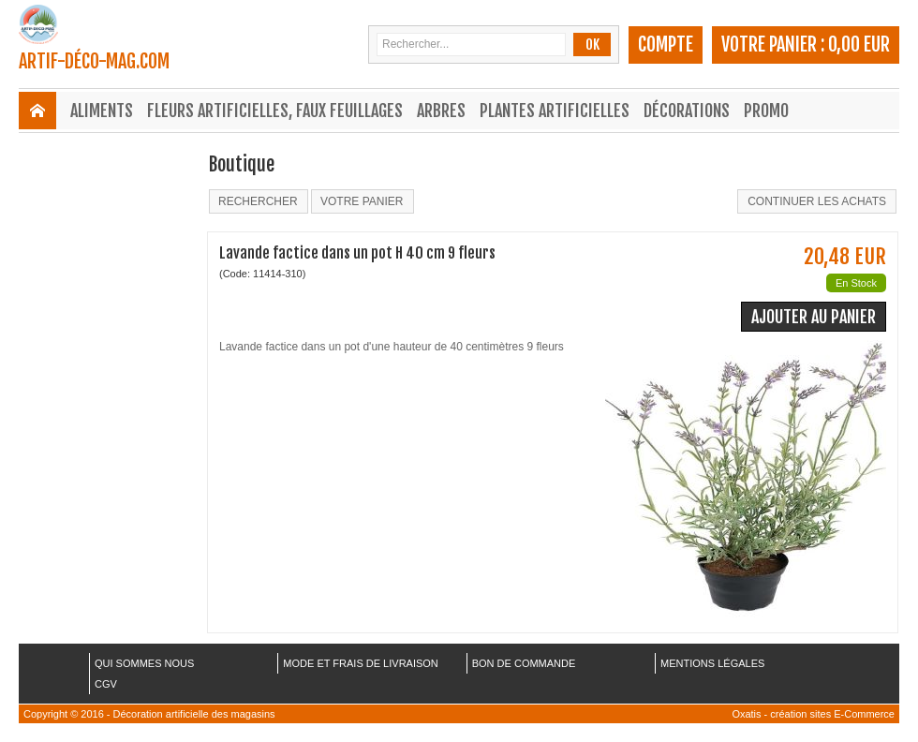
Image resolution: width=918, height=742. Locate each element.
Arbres (441, 110)
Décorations (687, 110)
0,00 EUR (859, 44)
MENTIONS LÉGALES (712, 663)
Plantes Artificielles (554, 110)
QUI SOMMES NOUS (144, 663)
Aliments (101, 110)
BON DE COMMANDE (524, 663)
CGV (106, 684)
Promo (766, 110)
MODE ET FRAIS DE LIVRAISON (360, 663)
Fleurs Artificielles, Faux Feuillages (275, 110)
